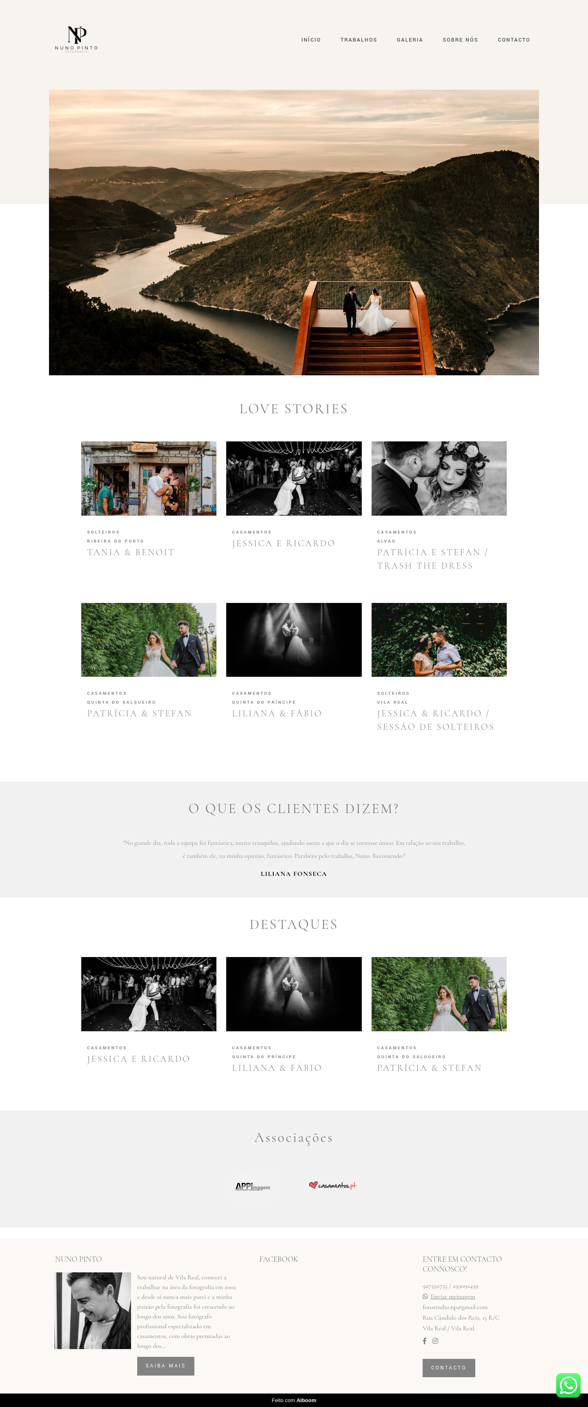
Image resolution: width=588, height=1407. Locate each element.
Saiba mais (166, 1365)
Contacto (449, 1368)
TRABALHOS (359, 40)
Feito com (294, 1400)
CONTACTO (514, 40)
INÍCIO (311, 40)
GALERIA (410, 40)
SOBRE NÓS (460, 40)
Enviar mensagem (453, 1296)
